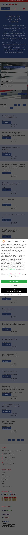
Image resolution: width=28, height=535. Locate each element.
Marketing (22, 273)
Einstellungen (12, 268)
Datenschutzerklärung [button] (15, 293)
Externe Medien (13, 275)
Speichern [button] (14, 284)
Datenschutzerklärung (6, 266)
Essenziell (4, 273)
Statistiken (13, 273)
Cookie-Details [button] (7, 293)
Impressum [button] (22, 293)
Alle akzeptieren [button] (14, 280)
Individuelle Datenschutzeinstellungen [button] (14, 289)
